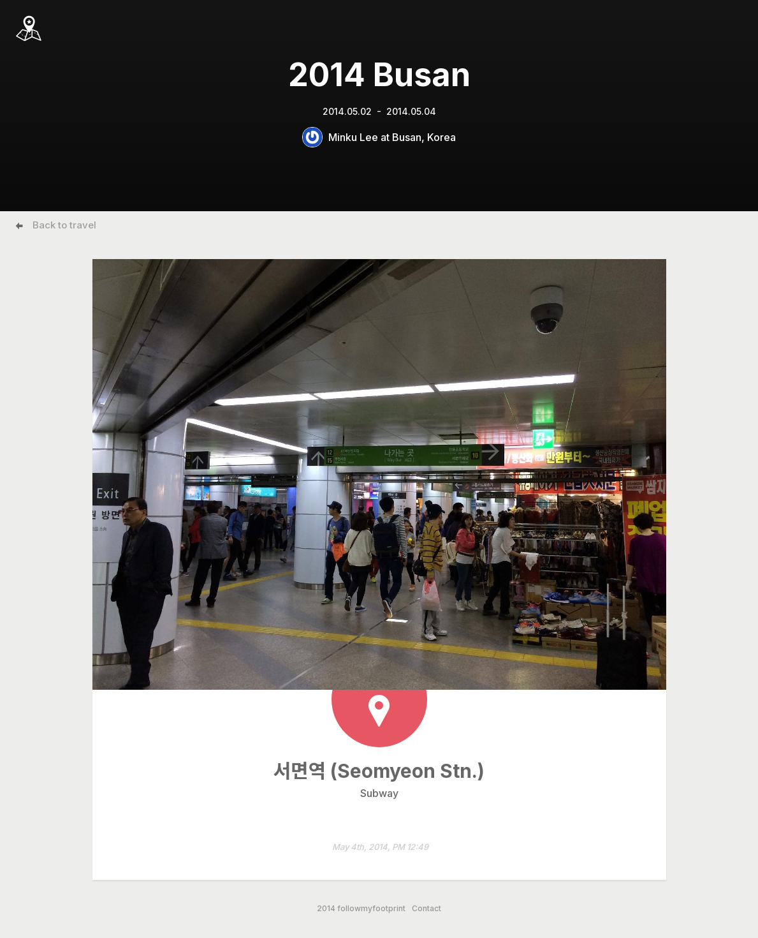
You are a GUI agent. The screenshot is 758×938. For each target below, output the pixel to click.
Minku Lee (353, 137)
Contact (426, 908)
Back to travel (64, 225)
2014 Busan (379, 75)
